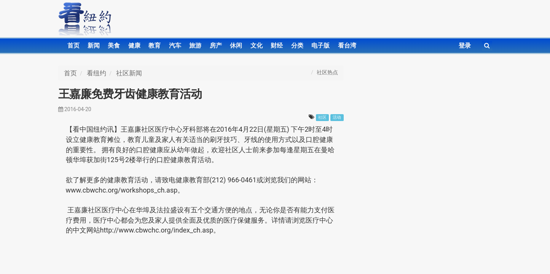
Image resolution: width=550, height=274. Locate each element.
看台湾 (347, 45)
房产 (216, 45)
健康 (134, 45)
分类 (297, 45)
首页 (73, 45)
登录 (465, 45)
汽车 (175, 45)
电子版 (320, 45)
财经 (277, 45)
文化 (256, 45)
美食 (114, 45)
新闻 (94, 45)
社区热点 (327, 72)
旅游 (195, 45)
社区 (322, 117)
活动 (337, 117)
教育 (154, 45)
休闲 (236, 45)
